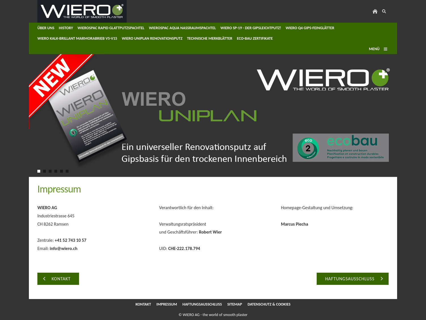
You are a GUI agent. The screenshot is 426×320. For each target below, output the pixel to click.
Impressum (166, 304)
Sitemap (234, 304)
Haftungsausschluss (202, 304)
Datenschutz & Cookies (269, 304)
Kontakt (143, 304)
